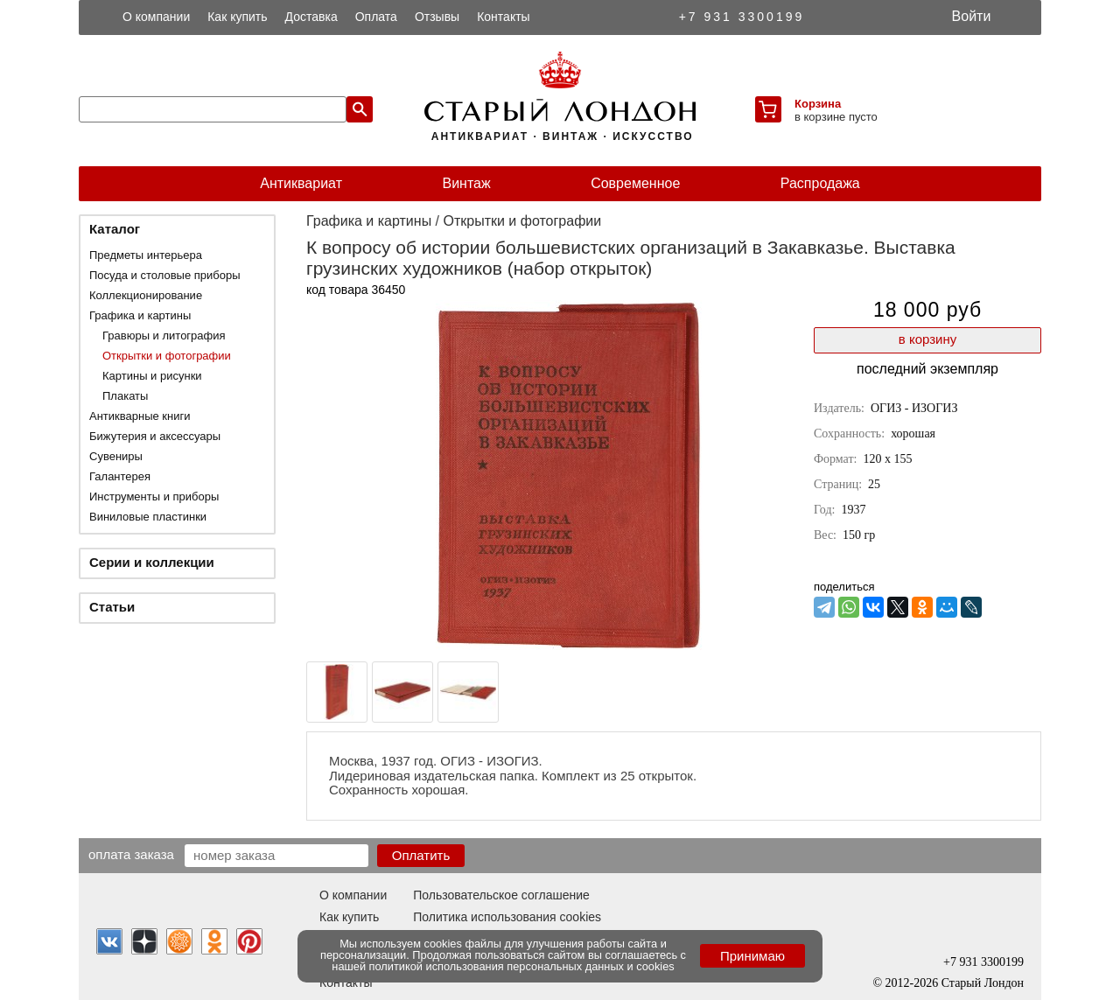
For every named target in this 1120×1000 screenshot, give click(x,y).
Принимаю (752, 955)
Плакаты (125, 395)
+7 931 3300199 (742, 17)
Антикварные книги (139, 416)
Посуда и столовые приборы (165, 275)
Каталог (114, 228)
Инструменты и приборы (154, 496)
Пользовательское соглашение (501, 895)
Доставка (311, 17)
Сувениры (116, 456)
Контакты (503, 17)
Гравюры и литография (164, 335)
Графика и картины (140, 315)
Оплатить (421, 855)
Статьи (112, 606)
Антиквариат (301, 183)
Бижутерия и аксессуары (154, 436)
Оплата (376, 17)
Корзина (817, 103)
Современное (635, 183)
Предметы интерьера (145, 255)
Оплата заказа (131, 854)
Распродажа (820, 183)
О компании (156, 17)
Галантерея (119, 476)
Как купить (237, 17)
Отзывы (437, 17)
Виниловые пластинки (147, 516)
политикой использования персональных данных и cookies (522, 966)
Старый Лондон (983, 983)
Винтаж (466, 183)
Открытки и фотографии (166, 355)
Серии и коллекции (151, 562)
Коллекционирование (145, 295)
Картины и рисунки (152, 375)
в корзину (927, 339)
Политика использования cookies (507, 917)
